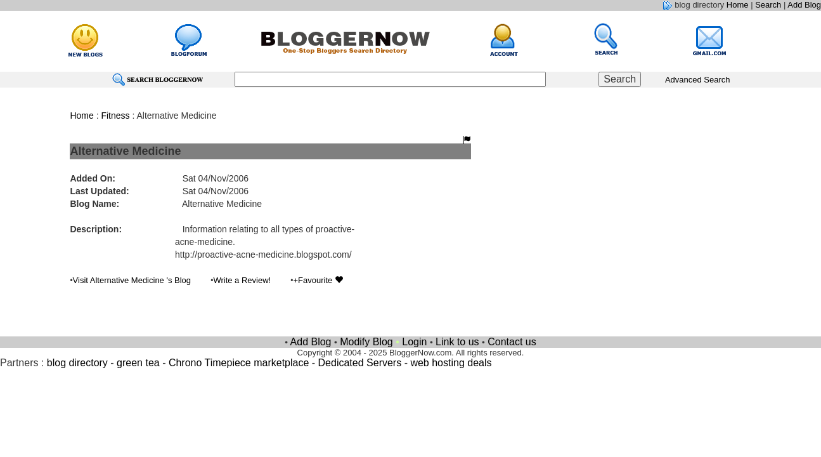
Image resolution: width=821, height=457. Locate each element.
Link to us (457, 341)
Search (768, 5)
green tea (138, 362)
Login (414, 341)
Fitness (115, 115)
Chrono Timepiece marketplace (239, 362)
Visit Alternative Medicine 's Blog (132, 280)
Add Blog (804, 5)
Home (738, 5)
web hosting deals (450, 362)
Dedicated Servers (360, 362)
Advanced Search (697, 79)
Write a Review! (242, 280)
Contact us (512, 341)
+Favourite (317, 280)
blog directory (77, 362)
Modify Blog (366, 341)
